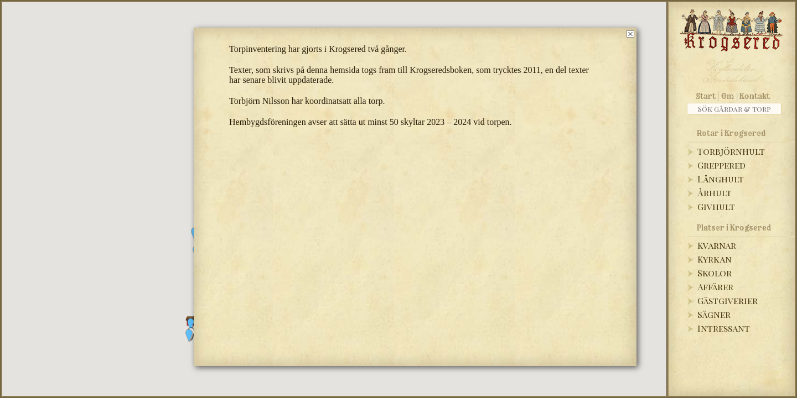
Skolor (714, 273)
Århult (714, 192)
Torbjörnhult (731, 151)
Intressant (723, 328)
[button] (189, 335)
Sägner (714, 314)
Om (727, 96)
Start (706, 96)
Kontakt (754, 96)
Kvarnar (716, 245)
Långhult (720, 179)
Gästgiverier (727, 300)
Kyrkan (714, 259)
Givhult (716, 206)
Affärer (715, 286)
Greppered (721, 165)
